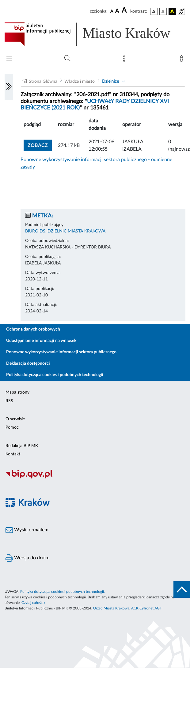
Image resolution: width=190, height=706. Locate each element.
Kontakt (13, 454)
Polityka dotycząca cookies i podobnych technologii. (62, 591)
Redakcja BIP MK (22, 446)
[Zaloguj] (182, 60)
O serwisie (15, 419)
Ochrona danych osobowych (33, 329)
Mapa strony (17, 392)
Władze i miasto (79, 81)
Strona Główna (43, 81)
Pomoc (12, 427)
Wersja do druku (28, 558)
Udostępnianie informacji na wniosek (41, 341)
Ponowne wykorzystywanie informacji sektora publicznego (61, 352)
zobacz (38, 145)
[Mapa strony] (125, 60)
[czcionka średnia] (117, 11)
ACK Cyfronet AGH (146, 608)
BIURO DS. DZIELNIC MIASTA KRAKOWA (65, 231)
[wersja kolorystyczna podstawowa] (154, 11)
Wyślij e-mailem (27, 530)
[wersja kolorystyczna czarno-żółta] (172, 11)
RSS (9, 401)
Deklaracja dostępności (28, 363)
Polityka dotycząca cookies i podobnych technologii (54, 375)
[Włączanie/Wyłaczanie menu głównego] (9, 59)
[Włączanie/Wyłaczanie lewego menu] (9, 87)
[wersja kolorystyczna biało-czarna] (163, 11)
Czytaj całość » (33, 603)
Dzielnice (110, 81)
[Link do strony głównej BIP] (95, 34)
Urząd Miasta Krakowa (111, 608)
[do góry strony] (181, 589)
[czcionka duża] (125, 10)
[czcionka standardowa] (111, 11)
